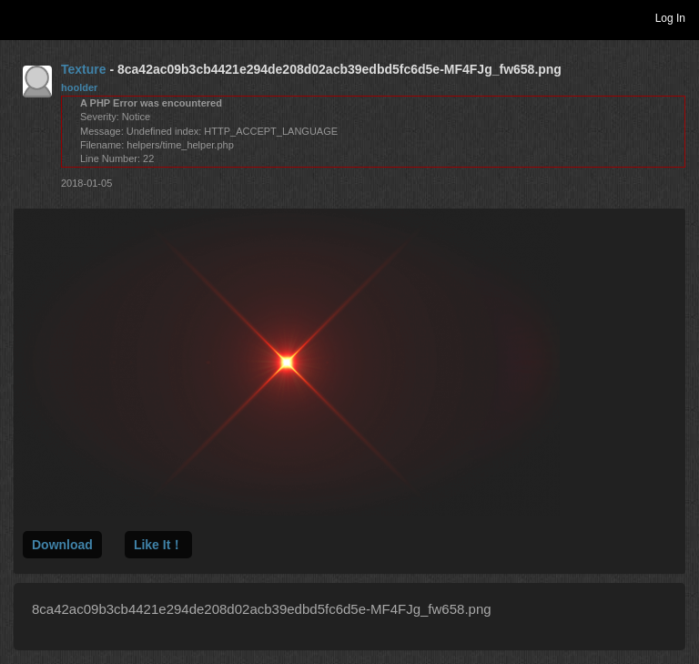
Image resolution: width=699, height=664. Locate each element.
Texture (83, 69)
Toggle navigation (22, 17)
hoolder (79, 87)
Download (62, 544)
